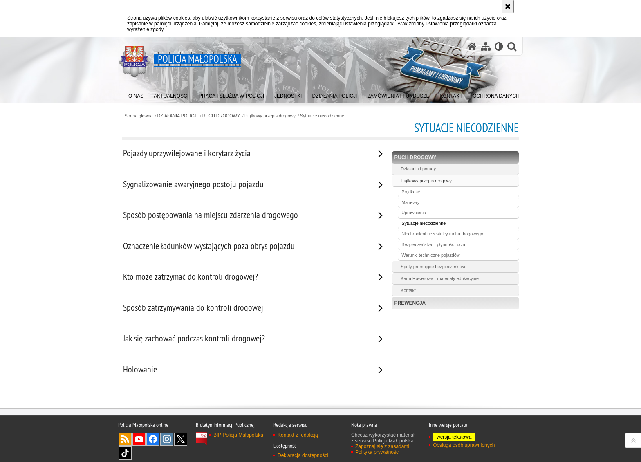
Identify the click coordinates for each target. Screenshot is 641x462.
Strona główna (138, 116)
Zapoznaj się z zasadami (382, 446)
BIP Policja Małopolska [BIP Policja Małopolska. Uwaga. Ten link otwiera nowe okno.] (238, 435)
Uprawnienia (413, 212)
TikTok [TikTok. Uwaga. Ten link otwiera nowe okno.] (125, 453)
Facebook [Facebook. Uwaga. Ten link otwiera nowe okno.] (152, 439)
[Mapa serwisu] (486, 46)
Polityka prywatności (377, 452)
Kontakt (408, 290)
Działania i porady (418, 168)
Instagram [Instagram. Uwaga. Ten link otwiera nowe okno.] (166, 439)
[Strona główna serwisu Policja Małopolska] (472, 46)
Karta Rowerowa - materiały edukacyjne (440, 278)
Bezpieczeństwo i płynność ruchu (433, 244)
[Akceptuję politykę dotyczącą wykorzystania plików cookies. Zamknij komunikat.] (508, 6)
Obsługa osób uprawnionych (464, 445)
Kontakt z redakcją (298, 435)
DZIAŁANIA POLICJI (177, 116)
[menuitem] (136, 94)
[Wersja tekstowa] (499, 46)
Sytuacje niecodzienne (322, 116)
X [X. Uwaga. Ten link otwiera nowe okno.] (180, 439)
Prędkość (410, 191)
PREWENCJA (410, 303)
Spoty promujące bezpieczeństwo (433, 266)
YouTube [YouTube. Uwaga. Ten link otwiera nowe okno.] (139, 439)
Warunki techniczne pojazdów (430, 255)
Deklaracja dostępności (303, 455)
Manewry (410, 202)
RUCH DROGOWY (221, 116)
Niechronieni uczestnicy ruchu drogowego (442, 233)
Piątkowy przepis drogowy (270, 116)
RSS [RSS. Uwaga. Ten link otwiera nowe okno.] (125, 439)
